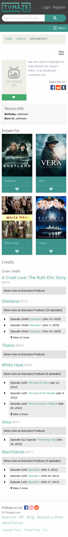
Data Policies (12, 523)
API (21, 517)
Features (9, 517)
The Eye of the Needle (41, 393)
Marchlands (13, 452)
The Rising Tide (46, 439)
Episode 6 (36, 318)
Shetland (10, 180)
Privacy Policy (32, 530)
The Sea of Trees (38, 382)
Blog (30, 517)
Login (46, 7)
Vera (41, 180)
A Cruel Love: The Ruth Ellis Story (34, 277)
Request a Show (50, 517)
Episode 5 (36, 325)
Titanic (43, 243)
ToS (45, 530)
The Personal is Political (42, 403)
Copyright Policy (11, 530)
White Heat (11, 243)
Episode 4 (36, 331)
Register (59, 7)
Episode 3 (34, 481)
